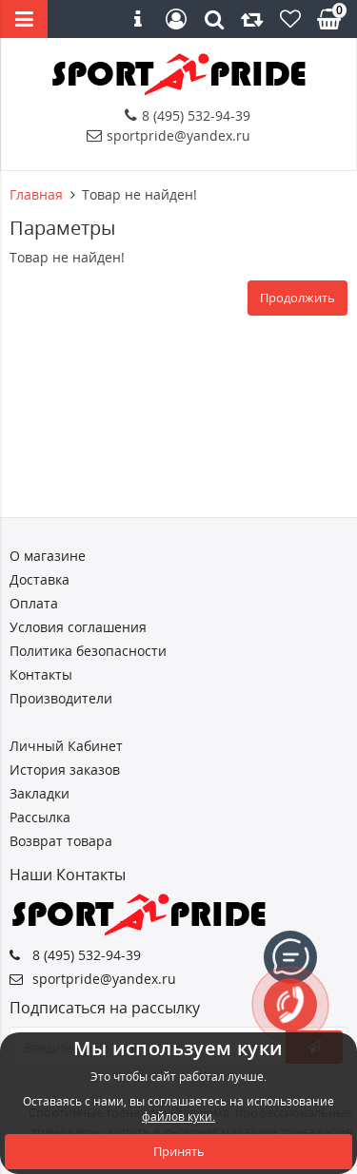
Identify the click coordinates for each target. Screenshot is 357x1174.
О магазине (48, 556)
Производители (61, 698)
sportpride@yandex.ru (168, 135)
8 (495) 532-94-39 (187, 115)
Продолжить (297, 297)
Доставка (39, 579)
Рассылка (40, 817)
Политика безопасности (88, 651)
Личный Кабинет (66, 746)
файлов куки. (178, 1116)
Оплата (34, 603)
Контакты (41, 674)
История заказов (65, 769)
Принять (179, 1151)
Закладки (39, 793)
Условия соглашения (78, 627)
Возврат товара (61, 841)
